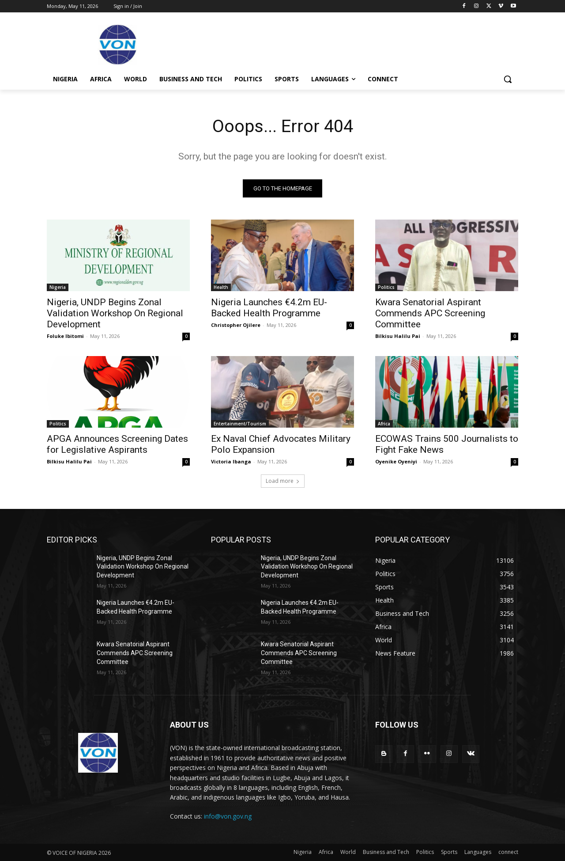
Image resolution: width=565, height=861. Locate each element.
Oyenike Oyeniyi (396, 461)
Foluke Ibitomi (65, 336)
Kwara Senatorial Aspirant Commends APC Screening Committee (430, 313)
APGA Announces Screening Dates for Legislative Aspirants (117, 444)
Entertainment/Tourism (240, 424)
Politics (386, 287)
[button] (507, 79)
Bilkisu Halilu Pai (397, 336)
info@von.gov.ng (228, 816)
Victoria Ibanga (231, 461)
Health (221, 287)
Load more (283, 481)
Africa (384, 424)
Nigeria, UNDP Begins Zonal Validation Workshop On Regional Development (115, 313)
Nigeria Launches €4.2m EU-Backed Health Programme (269, 308)
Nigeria (57, 287)
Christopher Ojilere (235, 325)
